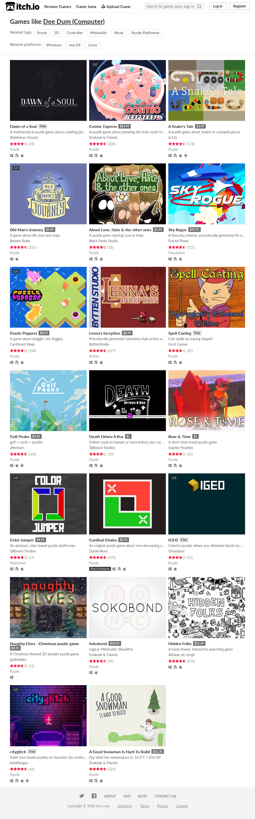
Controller (75, 33)
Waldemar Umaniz (24, 137)
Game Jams (86, 6)
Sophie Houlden (180, 448)
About (110, 796)
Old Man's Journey (26, 229)
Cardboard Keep (22, 344)
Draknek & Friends (103, 137)
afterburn (17, 448)
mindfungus (19, 763)
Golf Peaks (19, 436)
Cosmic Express (103, 126)
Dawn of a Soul (23, 126)
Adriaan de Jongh (181, 655)
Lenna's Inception (104, 333)
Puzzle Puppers (23, 333)
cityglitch (18, 751)
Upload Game (116, 6)
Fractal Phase (178, 241)
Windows (54, 45)
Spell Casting (179, 333)
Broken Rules (20, 241)
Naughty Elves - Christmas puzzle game (44, 643)
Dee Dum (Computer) (74, 21)
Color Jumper (22, 539)
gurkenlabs (18, 659)
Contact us (165, 796)
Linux (92, 45)
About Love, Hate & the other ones (120, 229)
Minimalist (98, 33)
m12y (172, 137)
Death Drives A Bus (106, 436)
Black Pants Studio (103, 241)
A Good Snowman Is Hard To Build (119, 751)
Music (119, 33)
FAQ (127, 796)
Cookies (182, 806)
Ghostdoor (176, 551)
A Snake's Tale (180, 126)
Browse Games (57, 6)
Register (239, 6)
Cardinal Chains (103, 539)
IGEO (173, 539)
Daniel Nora (98, 551)
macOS (75, 45)
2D (56, 33)
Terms (144, 806)
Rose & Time (179, 436)
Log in (217, 6)
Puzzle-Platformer (145, 33)
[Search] (199, 6)
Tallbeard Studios (102, 448)
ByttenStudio (99, 344)
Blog (142, 796)
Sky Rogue (177, 229)
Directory (125, 806)
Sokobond (98, 643)
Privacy (162, 806)
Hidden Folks (179, 643)
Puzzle (42, 33)
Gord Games (178, 344)
